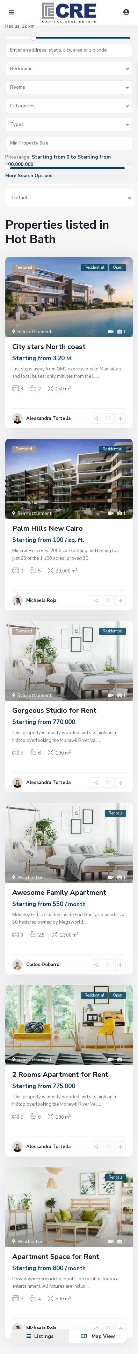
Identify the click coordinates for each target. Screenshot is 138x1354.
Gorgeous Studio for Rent (54, 710)
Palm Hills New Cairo (47, 528)
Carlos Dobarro (42, 964)
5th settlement (34, 332)
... (97, 376)
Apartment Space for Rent (55, 1256)
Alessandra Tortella (48, 418)
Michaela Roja (41, 600)
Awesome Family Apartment (59, 892)
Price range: (17, 157)
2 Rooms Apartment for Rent (60, 1074)
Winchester (30, 877)
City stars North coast (49, 346)
